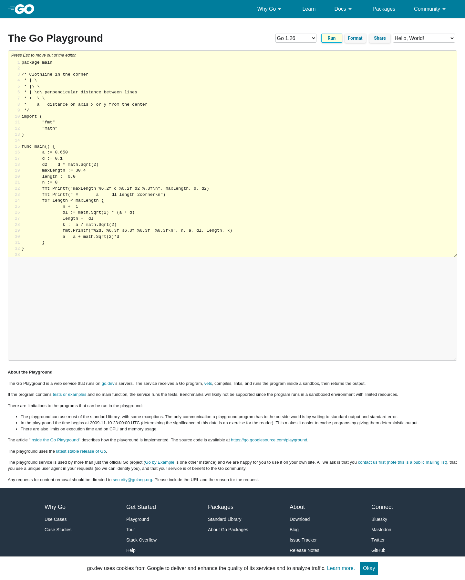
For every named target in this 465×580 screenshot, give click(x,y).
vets (208, 383)
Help (131, 550)
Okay (369, 568)
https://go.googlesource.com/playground (269, 440)
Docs (344, 9)
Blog (294, 529)
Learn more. (341, 568)
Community (431, 9)
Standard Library (225, 519)
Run (332, 38)
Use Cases (56, 519)
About (297, 507)
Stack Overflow (141, 540)
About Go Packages (228, 529)
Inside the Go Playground (54, 440)
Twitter (378, 540)
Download (300, 519)
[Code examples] (424, 38)
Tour (130, 529)
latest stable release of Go (81, 451)
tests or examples (69, 394)
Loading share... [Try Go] (239, 158)
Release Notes (304, 550)
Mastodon (381, 529)
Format (355, 38)
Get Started (141, 507)
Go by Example (159, 462)
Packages (384, 9)
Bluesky (379, 519)
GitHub (378, 550)
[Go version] (295, 38)
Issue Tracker (303, 540)
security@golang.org (132, 479)
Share (380, 38)
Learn (308, 9)
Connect (382, 507)
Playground (137, 519)
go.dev (108, 383)
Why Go (270, 9)
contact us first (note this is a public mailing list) (402, 462)
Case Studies (58, 529)
